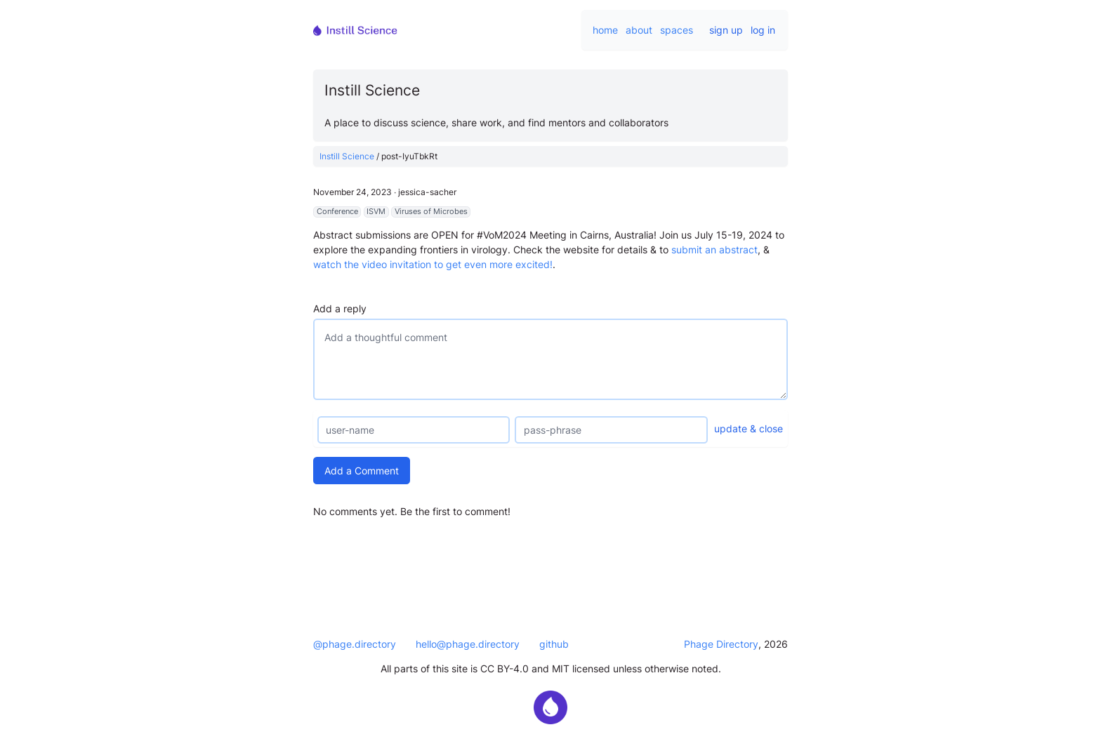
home (605, 30)
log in (763, 30)
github (554, 644)
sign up (726, 30)
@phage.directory (354, 644)
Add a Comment (361, 471)
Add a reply (340, 308)
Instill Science (346, 156)
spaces (676, 30)
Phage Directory (721, 644)
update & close (748, 428)
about (639, 30)
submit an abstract (714, 249)
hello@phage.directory (468, 644)
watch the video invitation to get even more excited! (433, 264)
